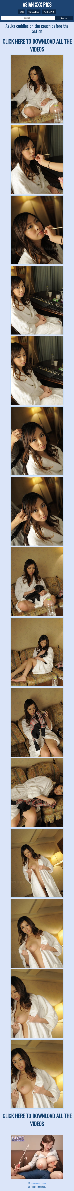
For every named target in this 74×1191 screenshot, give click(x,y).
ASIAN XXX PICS (37, 4)
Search (64, 17)
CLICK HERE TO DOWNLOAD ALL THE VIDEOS (37, 45)
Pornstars (49, 11)
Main (22, 11)
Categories (33, 11)
